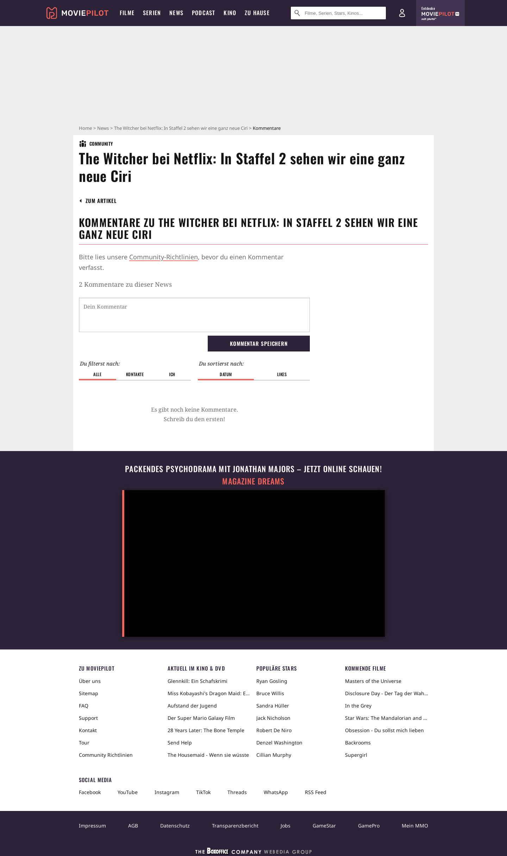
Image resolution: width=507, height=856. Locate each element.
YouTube (128, 792)
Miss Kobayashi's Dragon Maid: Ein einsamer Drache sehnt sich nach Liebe (209, 693)
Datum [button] (226, 374)
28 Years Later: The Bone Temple (206, 730)
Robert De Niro (274, 730)
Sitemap (88, 693)
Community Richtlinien (106, 755)
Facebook (90, 792)
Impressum (92, 825)
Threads (237, 792)
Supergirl (356, 755)
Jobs (285, 825)
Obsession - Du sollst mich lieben (384, 730)
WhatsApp (276, 792)
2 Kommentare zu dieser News (125, 284)
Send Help (180, 742)
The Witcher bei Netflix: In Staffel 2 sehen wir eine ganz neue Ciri (181, 128)
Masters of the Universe (373, 681)
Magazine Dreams (253, 481)
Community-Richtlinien (163, 257)
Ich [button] (172, 374)
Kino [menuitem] (230, 12)
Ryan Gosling (271, 681)
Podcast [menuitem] (203, 12)
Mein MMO (415, 825)
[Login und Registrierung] (402, 13)
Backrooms (358, 742)
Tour (84, 742)
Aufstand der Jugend (192, 705)
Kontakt (88, 730)
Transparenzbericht (235, 825)
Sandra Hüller (272, 705)
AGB (133, 825)
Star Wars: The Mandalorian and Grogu (386, 718)
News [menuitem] (176, 12)
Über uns (90, 681)
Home (85, 128)
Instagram (167, 792)
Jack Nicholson (273, 718)
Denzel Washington (279, 742)
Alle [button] (97, 374)
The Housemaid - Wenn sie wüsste (208, 755)
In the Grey (358, 705)
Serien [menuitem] (152, 12)
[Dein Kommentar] (194, 315)
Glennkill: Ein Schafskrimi (197, 681)
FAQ (83, 705)
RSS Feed (315, 792)
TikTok (203, 792)
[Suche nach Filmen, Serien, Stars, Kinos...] (338, 13)
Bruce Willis (270, 693)
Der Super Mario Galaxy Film (201, 718)
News (103, 128)
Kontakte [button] (135, 374)
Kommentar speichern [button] (259, 343)
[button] (101, 201)
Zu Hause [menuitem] (257, 12)
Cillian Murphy (273, 755)
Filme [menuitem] (127, 12)
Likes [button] (282, 374)
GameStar (324, 825)
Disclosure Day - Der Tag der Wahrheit (386, 693)
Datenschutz (175, 825)
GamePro (369, 825)
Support (88, 718)
